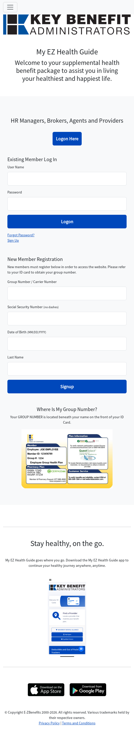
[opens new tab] (46, 689)
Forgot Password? (20, 235)
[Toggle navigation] (10, 7)
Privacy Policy (49, 723)
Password (14, 192)
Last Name (15, 357)
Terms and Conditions (78, 723)
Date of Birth (17, 332)
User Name (15, 167)
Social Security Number (25, 307)
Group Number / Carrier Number (32, 281)
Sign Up (13, 240)
